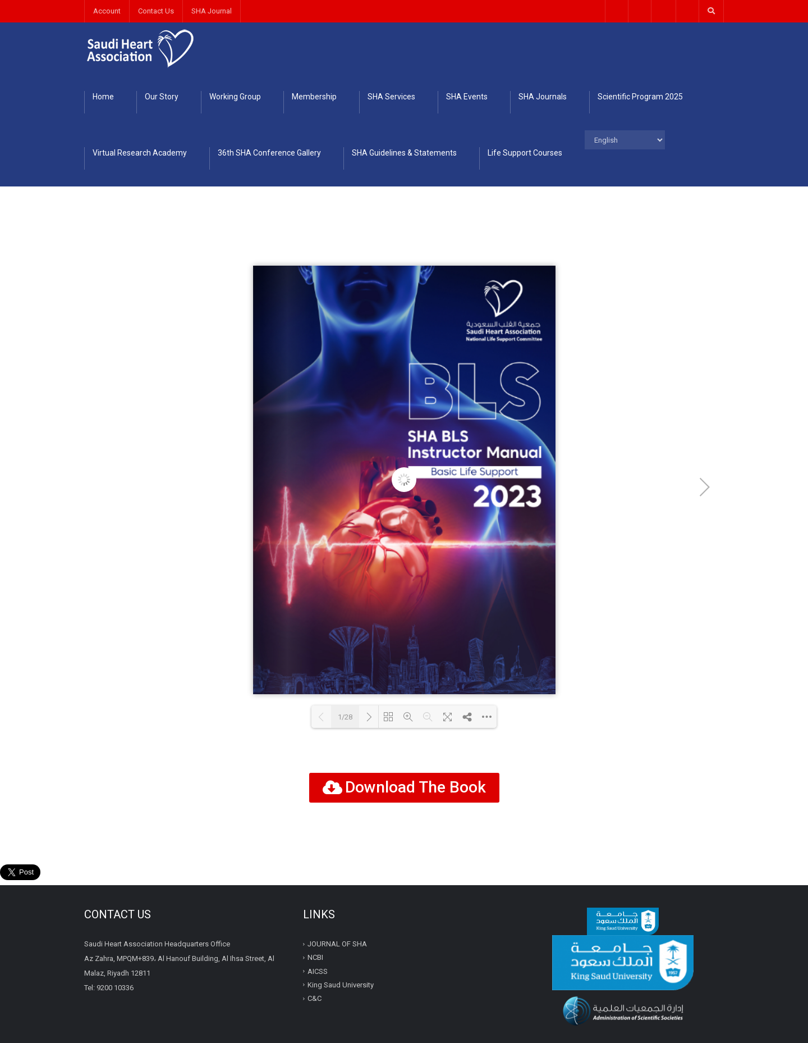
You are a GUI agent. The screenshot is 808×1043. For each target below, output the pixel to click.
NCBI (316, 957)
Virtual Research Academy (140, 152)
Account (107, 11)
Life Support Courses (525, 152)
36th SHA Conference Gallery (269, 152)
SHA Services (391, 96)
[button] (404, 788)
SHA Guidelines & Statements (404, 152)
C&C (314, 998)
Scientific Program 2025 (640, 96)
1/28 (345, 717)
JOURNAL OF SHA (338, 944)
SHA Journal (211, 11)
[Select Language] (625, 139)
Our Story (161, 96)
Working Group (235, 96)
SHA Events (467, 96)
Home (103, 96)
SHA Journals (542, 96)
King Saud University (340, 985)
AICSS (317, 971)
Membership (314, 96)
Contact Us (156, 11)
